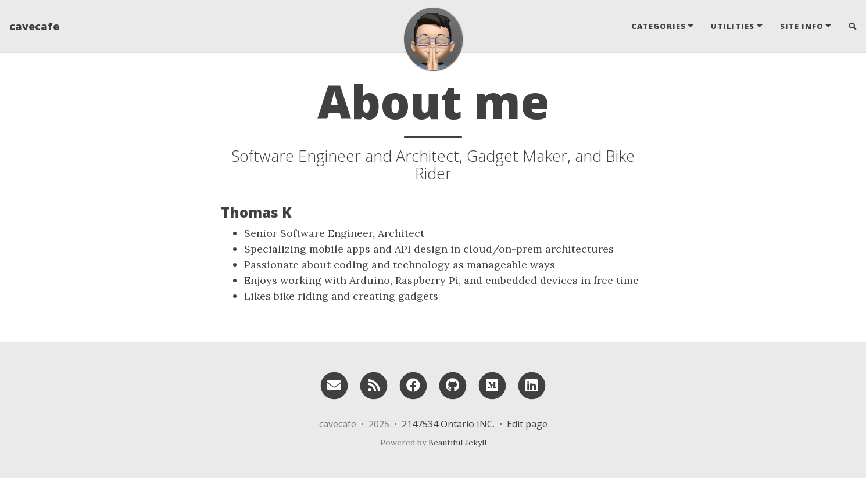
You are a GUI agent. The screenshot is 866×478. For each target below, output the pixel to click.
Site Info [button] (802, 26)
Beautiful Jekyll (457, 442)
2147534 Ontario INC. (448, 424)
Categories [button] (658, 26)
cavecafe (34, 26)
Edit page (527, 424)
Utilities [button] (732, 26)
